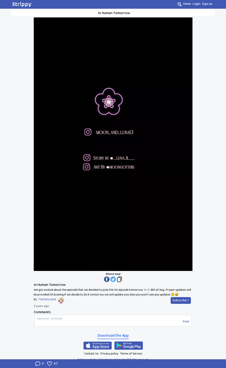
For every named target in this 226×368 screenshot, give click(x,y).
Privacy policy (109, 353)
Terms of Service (131, 353)
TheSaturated (47, 299)
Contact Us (91, 353)
